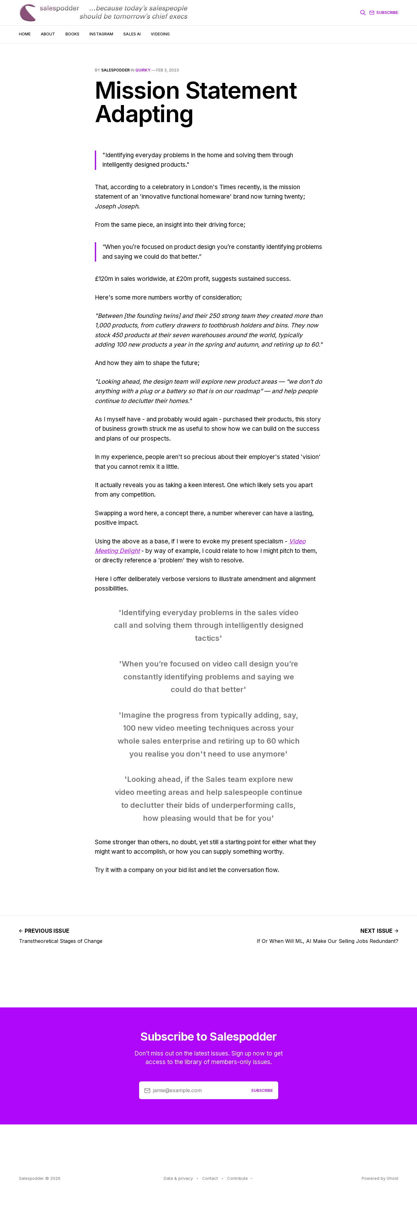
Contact (210, 1178)
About (48, 34)
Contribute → (240, 1178)
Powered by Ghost (380, 1178)
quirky (142, 70)
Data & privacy (178, 1178)
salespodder (115, 70)
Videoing (160, 34)
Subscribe (383, 12)
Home (25, 34)
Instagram (101, 34)
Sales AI (132, 34)
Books (72, 34)
